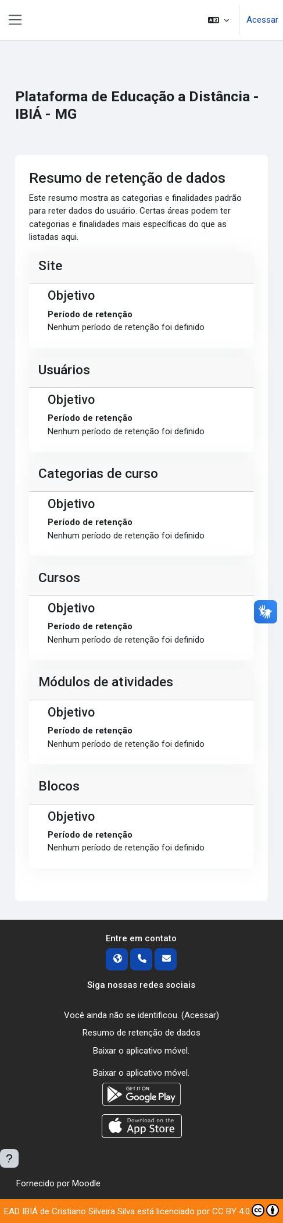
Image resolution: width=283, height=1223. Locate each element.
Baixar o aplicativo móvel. (141, 1050)
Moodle (86, 1183)
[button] (218, 20)
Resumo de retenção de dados (141, 1032)
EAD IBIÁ (21, 1211)
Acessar (262, 20)
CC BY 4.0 (245, 1210)
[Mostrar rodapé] (9, 1158)
